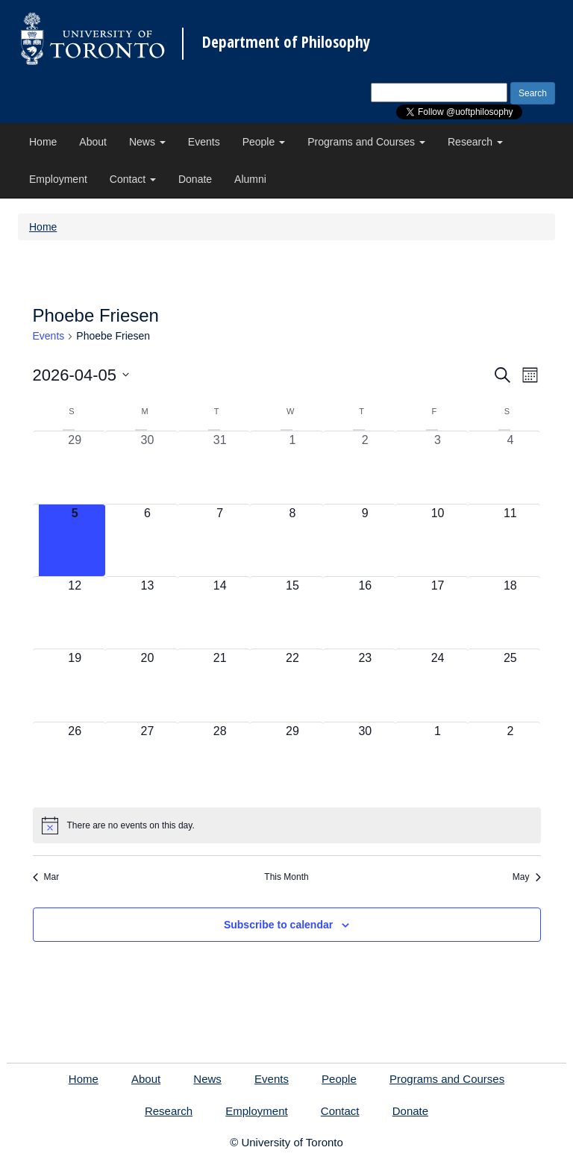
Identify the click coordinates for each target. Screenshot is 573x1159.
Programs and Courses (366, 142)
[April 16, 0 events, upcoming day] (365, 613)
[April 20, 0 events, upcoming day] (147, 685)
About (93, 142)
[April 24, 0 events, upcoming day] (437, 685)
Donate (195, 179)
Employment (58, 179)
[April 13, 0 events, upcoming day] (147, 613)
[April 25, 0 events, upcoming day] (510, 685)
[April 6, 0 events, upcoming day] (147, 540)
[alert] (287, 825)
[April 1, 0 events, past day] (292, 467)
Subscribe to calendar (278, 925)
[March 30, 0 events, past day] (147, 467)
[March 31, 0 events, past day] (220, 467)
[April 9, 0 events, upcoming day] (365, 540)
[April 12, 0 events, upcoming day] (75, 613)
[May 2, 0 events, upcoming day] (510, 758)
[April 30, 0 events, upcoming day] (365, 758)
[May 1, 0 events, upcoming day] (437, 758)
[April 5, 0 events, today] (75, 540)
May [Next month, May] (527, 877)
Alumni (250, 179)
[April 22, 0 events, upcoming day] (292, 685)
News (147, 142)
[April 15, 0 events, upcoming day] (292, 613)
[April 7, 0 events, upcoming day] (220, 540)
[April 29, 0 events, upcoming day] (292, 758)
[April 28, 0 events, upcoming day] (220, 758)
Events (204, 142)
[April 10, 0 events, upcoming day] (437, 540)
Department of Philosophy (286, 42)
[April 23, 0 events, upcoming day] (365, 685)
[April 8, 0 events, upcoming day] (292, 540)
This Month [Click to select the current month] (286, 877)
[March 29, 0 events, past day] (75, 467)
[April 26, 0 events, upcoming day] (75, 758)
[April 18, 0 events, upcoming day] (510, 613)
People (263, 142)
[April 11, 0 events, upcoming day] (510, 540)
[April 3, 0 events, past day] (437, 467)
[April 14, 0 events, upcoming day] (220, 613)
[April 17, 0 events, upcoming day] (437, 613)
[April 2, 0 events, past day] (365, 467)
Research (475, 142)
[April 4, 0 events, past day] (510, 467)
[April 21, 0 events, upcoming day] (220, 685)
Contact (133, 179)
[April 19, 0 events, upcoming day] (75, 685)
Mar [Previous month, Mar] (46, 877)
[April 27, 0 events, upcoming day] (147, 758)
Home (43, 142)
